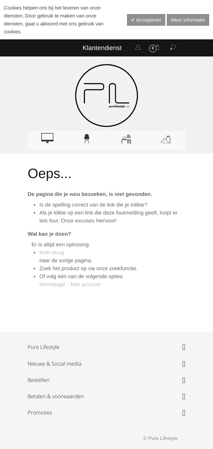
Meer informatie (188, 20)
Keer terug (51, 252)
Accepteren (148, 20)
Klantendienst (102, 48)
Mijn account (85, 284)
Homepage (52, 284)
